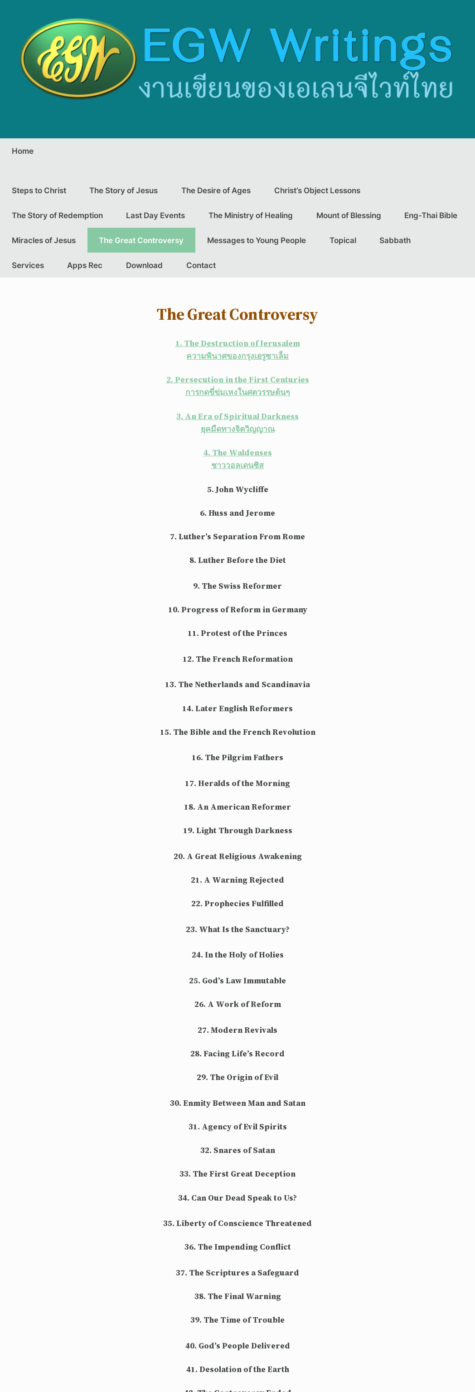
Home (23, 151)
